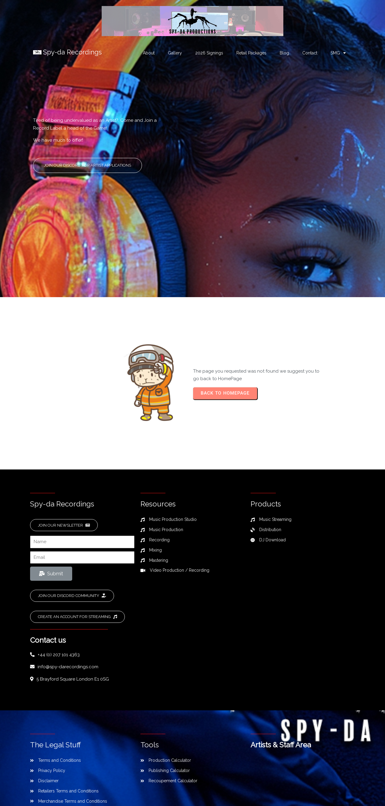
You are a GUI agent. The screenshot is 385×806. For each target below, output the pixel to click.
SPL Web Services (241, 782)
